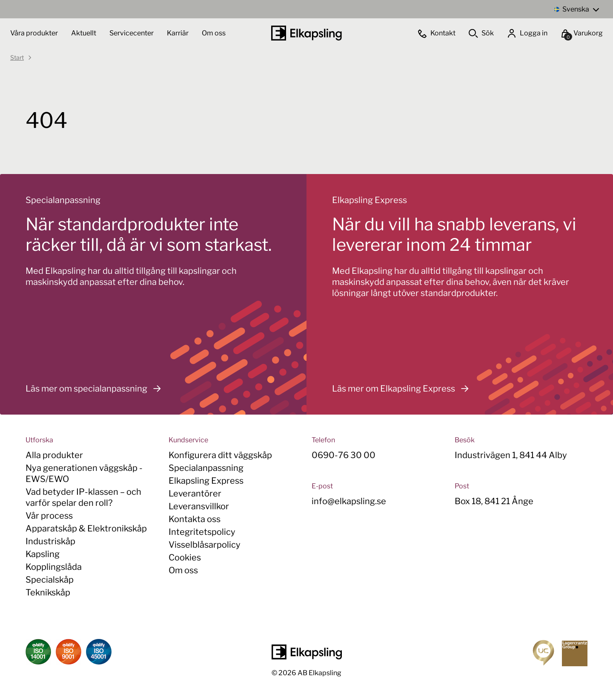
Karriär (178, 33)
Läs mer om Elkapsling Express (402, 388)
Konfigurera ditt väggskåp (220, 455)
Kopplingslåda (54, 567)
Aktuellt (84, 33)
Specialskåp (50, 580)
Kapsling (43, 554)
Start (17, 57)
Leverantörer (195, 493)
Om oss (214, 33)
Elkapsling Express (206, 481)
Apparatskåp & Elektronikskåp (86, 528)
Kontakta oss (195, 519)
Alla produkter (54, 455)
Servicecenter (132, 33)
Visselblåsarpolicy (205, 545)
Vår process (49, 516)
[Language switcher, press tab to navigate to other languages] (576, 9)
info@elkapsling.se (349, 501)
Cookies (185, 557)
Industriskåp (50, 541)
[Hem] (306, 33)
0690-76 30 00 (343, 455)
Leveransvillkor (199, 506)
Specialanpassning (206, 468)
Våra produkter (34, 33)
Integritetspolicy (202, 532)
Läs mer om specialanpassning (96, 388)
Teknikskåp (48, 592)
